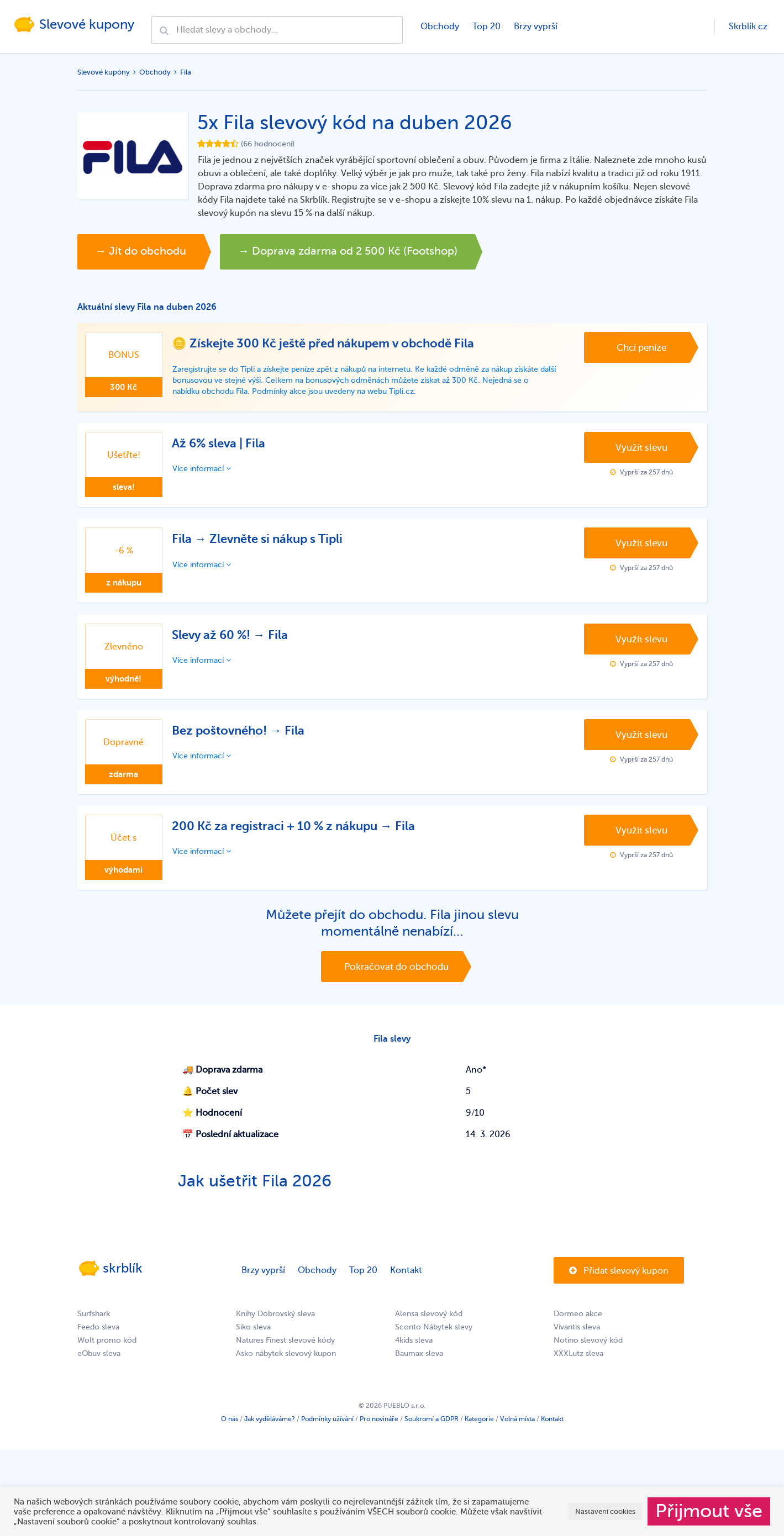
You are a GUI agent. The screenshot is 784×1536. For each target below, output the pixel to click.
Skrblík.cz (748, 26)
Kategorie (479, 1427)
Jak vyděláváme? (269, 1427)
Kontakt (406, 1279)
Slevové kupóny (103, 72)
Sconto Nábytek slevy (433, 1335)
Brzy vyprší (535, 26)
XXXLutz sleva (578, 1362)
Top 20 (486, 26)
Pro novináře (379, 1427)
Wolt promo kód (106, 1348)
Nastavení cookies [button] (605, 1511)
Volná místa (517, 1427)
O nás (229, 1427)
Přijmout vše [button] (708, 1511)
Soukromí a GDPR (431, 1427)
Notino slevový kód (588, 1348)
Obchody (439, 26)
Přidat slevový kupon (619, 1279)
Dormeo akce (578, 1322)
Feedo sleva (98, 1335)
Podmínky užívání (327, 1427)
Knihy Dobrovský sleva (275, 1322)
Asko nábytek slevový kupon (286, 1362)
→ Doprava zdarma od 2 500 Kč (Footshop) (375, 251)
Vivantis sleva (577, 1335)
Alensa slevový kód (428, 1322)
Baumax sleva (419, 1362)
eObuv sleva (98, 1362)
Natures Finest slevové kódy (285, 1348)
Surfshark (93, 1322)
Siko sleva (253, 1335)
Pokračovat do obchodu (396, 972)
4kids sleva (414, 1348)
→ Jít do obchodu (146, 251)
